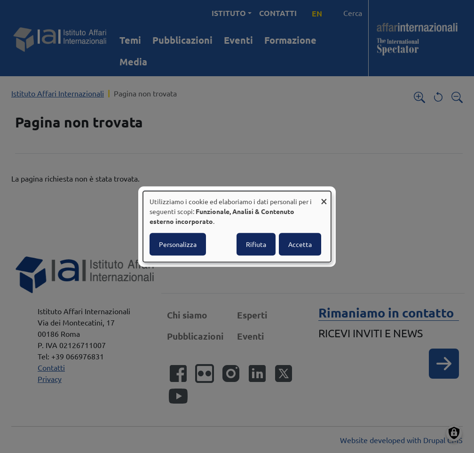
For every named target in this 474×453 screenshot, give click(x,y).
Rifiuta (256, 244)
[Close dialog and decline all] (324, 197)
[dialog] (237, 226)
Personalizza (178, 244)
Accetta (300, 244)
